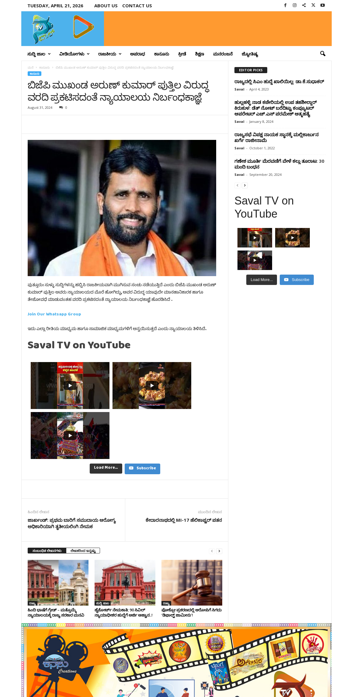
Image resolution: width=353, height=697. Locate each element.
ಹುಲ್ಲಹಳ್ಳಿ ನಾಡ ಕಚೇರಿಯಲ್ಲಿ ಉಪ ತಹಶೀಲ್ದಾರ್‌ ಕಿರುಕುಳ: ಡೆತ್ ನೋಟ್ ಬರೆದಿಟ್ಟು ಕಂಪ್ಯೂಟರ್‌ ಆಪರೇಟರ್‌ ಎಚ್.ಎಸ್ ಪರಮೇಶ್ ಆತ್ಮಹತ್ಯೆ (275, 108)
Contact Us (317, 683)
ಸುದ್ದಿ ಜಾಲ (39, 54)
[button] (322, 54)
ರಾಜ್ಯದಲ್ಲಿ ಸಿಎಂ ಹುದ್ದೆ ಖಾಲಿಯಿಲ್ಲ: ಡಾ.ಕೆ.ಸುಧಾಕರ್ (279, 81)
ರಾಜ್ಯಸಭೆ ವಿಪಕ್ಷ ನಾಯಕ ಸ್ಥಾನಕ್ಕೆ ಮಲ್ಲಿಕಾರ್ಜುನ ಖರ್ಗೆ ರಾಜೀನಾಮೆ (276, 137)
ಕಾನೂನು (161, 54)
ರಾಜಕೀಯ (110, 54)
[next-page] (219, 488)
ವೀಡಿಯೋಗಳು (74, 54)
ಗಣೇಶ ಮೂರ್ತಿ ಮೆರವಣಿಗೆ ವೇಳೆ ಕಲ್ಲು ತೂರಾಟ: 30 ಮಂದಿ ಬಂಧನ (279, 164)
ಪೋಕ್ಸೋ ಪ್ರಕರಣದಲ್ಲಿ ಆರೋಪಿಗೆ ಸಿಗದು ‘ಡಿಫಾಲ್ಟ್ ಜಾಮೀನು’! (191, 549)
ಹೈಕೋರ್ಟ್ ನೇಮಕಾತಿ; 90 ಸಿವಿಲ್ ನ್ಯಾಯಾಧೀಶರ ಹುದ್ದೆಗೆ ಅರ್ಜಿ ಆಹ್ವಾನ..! (124, 549)
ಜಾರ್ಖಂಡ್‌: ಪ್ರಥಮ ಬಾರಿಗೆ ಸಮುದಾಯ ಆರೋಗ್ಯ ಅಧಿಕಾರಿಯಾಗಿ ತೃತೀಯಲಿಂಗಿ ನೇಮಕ (72, 460)
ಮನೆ (30, 67)
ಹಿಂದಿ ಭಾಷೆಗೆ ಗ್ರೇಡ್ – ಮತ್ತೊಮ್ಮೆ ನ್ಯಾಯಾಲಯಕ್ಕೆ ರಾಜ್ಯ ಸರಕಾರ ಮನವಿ (56, 549)
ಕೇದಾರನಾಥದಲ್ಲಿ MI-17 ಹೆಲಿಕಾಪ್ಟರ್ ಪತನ (184, 457)
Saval (239, 89)
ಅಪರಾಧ (137, 54)
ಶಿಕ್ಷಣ (199, 54)
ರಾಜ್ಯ (32, 540)
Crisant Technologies (91, 690)
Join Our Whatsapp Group (54, 315)
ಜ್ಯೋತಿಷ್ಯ (250, 54)
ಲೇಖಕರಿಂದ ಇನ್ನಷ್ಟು (83, 487)
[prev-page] (212, 488)
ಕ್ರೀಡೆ (182, 54)
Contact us (137, 5)
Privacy (296, 683)
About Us (106, 5)
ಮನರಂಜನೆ (223, 54)
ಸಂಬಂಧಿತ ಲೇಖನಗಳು (47, 487)
